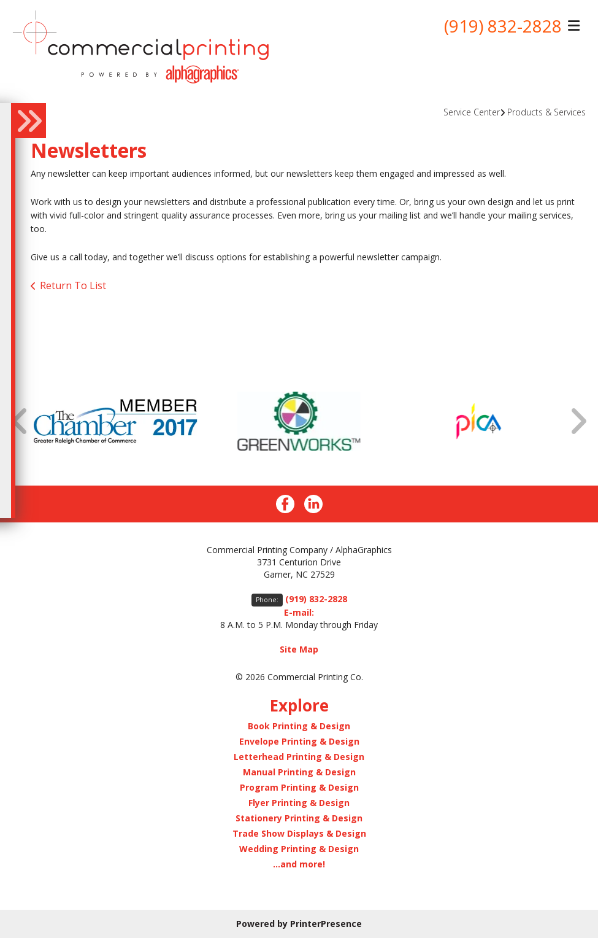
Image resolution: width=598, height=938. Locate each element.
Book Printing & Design (299, 726)
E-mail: (299, 612)
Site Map (299, 649)
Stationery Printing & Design (299, 818)
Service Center (471, 112)
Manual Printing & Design (299, 772)
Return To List (73, 285)
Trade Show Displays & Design (299, 833)
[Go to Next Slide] (577, 421)
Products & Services (546, 112)
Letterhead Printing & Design (299, 756)
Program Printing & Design (299, 787)
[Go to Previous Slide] (20, 421)
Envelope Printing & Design (299, 741)
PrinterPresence (326, 923)
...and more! (299, 864)
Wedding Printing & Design (299, 849)
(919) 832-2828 (503, 26)
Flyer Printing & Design (299, 802)
